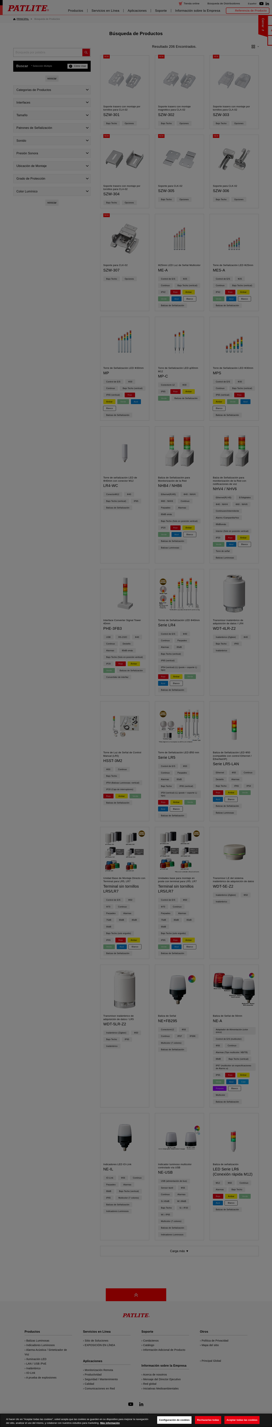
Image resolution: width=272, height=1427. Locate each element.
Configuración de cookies (174, 1420)
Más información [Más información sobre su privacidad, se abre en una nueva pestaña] (110, 1423)
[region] (136, 1420)
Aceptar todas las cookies (241, 1420)
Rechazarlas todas (208, 1420)
